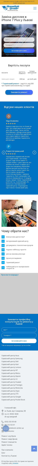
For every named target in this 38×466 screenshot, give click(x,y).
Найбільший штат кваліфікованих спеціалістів (15, 267)
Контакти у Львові (9, 456)
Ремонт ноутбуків (9, 436)
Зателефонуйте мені (19, 51)
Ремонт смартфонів (9, 439)
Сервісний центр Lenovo (11, 367)
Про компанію (7, 450)
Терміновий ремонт (11, 262)
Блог (3, 453)
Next (34, 152)
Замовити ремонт (19, 92)
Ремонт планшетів (9, 442)
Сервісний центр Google (11, 397)
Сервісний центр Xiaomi (11, 376)
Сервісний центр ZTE (10, 394)
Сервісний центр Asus (10, 355)
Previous (4, 152)
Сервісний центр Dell (10, 361)
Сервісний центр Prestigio (12, 385)
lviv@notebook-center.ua (14, 428)
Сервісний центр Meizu (11, 373)
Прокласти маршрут (10, 275)
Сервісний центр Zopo (10, 391)
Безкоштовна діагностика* (13, 237)
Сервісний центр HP (10, 370)
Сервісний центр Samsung (12, 358)
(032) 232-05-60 (10, 422)
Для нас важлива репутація (13, 254)
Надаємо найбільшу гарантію (14, 250)
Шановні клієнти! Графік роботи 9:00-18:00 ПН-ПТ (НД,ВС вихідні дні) (19, 2)
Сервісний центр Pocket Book (13, 400)
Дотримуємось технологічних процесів (17, 245)
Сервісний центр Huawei (11, 382)
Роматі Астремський (15, 151)
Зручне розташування (11, 258)
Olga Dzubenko (12, 121)
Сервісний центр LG (9, 379)
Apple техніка (7, 445)
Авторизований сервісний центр (15, 241)
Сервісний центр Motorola (12, 388)
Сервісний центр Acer (10, 364)
